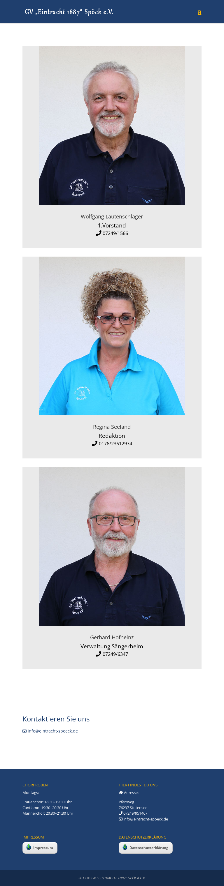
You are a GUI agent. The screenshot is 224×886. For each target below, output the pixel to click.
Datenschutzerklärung (145, 847)
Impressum (39, 847)
